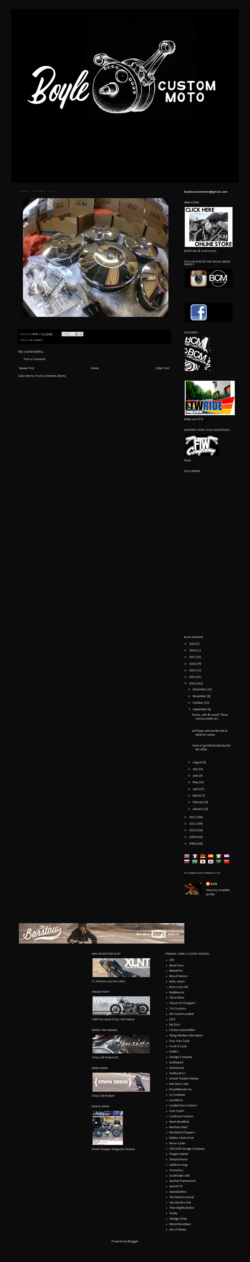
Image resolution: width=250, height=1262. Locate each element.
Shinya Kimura (178, 1159)
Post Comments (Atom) (51, 376)
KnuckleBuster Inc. (180, 1089)
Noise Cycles (177, 1143)
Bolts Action (177, 981)
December (200, 689)
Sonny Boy (176, 1170)
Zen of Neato (177, 1229)
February (199, 802)
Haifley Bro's (177, 1073)
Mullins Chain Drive (181, 1138)
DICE (172, 1019)
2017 (192, 657)
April (196, 789)
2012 (192, 817)
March (197, 795)
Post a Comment (34, 359)
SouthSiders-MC (179, 1176)
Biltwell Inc (176, 971)
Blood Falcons (178, 976)
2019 (192, 644)
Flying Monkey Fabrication (186, 1035)
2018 (192, 650)
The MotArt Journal (181, 1197)
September (200, 709)
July (195, 769)
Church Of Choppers (182, 1003)
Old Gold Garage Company (187, 1149)
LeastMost (176, 1100)
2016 (192, 664)
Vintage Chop (178, 1219)
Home (95, 368)
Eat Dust (174, 1024)
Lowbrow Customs (181, 1116)
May (196, 782)
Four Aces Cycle (179, 1041)
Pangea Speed (178, 1154)
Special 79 (175, 1186)
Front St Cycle (178, 1046)
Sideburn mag (178, 1165)
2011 (192, 824)
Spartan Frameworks (182, 1181)
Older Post (162, 368)
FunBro (174, 1051)
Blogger (133, 1241)
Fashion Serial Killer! (182, 1030)
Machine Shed (178, 1127)
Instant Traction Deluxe (184, 1078)
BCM (214, 884)
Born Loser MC (179, 987)
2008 (192, 843)
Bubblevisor (177, 992)
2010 (192, 830)
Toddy (173, 1213)
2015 (192, 670)
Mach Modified (179, 1122)
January (198, 809)
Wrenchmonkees (180, 1224)
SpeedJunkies (178, 1192)
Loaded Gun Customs (183, 1105)
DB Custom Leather (181, 1014)
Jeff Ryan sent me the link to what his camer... (210, 733)
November (200, 696)
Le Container (177, 1095)
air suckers (36, 340)
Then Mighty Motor (181, 1208)
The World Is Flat (180, 1202)
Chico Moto (176, 997)
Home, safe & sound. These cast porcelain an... (210, 716)
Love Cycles (176, 1111)
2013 (192, 683)
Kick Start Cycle (179, 1084)
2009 (192, 837)
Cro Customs (177, 1008)
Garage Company (180, 1057)
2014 (192, 677)
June (196, 776)
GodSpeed (176, 1062)
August (197, 762)
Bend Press (176, 965)
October (198, 703)
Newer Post (26, 368)
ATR (171, 960)
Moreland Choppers (182, 1132)
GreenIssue (176, 1068)
